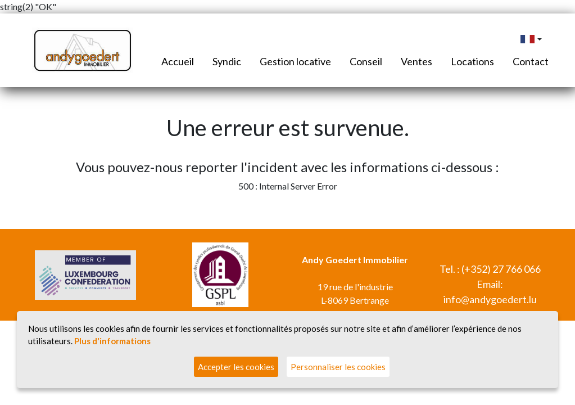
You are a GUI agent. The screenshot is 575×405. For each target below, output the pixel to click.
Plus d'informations (112, 341)
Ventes (416, 61)
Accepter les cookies (236, 367)
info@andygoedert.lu (490, 299)
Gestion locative (295, 61)
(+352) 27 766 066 (501, 269)
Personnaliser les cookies (338, 367)
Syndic (226, 61)
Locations (472, 61)
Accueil (177, 61)
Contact (531, 61)
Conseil (366, 61)
